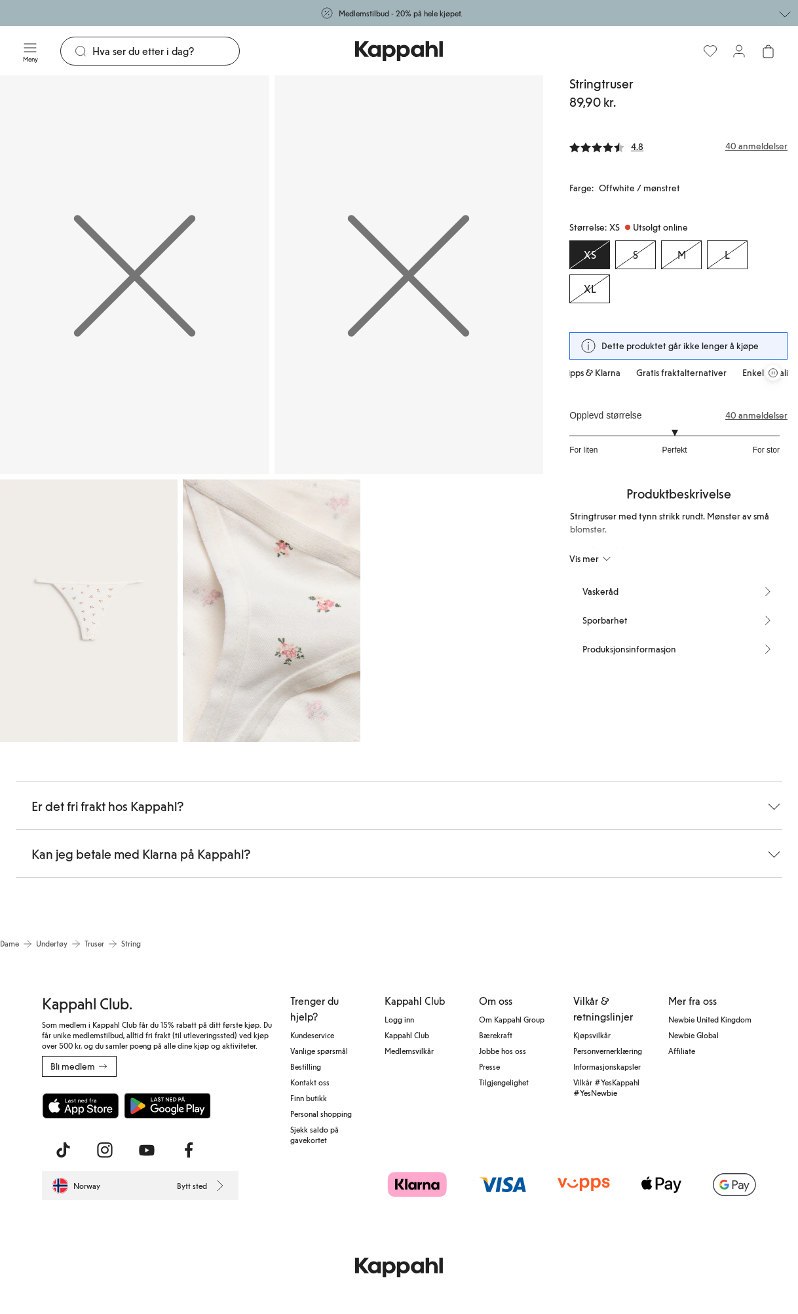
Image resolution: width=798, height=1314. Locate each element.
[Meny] (30, 51)
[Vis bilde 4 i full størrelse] (271, 611)
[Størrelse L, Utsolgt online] (727, 254)
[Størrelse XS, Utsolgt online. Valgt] (589, 254)
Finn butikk (308, 1097)
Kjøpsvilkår (592, 1035)
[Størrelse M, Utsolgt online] (681, 254)
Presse (489, 1066)
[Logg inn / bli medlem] (739, 51)
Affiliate (681, 1050)
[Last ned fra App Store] (80, 1106)
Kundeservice (312, 1035)
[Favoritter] (710, 51)
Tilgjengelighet (504, 1082)
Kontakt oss (310, 1082)
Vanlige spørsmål (319, 1050)
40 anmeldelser (756, 415)
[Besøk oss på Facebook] (188, 1150)
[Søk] (165, 51)
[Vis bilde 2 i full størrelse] (409, 274)
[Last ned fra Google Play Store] (167, 1106)
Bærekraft (495, 1035)
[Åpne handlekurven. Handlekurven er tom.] (767, 51)
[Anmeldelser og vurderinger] (678, 146)
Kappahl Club (407, 1035)
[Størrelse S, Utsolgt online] (635, 254)
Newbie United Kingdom (709, 1019)
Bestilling (305, 1066)
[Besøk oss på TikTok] (62, 1150)
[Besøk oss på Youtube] (146, 1150)
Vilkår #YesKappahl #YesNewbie (606, 1087)
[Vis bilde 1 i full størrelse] (134, 274)
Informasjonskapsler (607, 1066)
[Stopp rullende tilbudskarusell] (773, 373)
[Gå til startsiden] (399, 51)
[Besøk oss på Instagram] (104, 1150)
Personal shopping (321, 1113)
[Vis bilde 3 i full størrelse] (89, 611)
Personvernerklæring (607, 1050)
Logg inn (399, 1019)
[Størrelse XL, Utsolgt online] (589, 288)
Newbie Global (693, 1035)
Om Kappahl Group (511, 1019)
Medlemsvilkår (409, 1050)
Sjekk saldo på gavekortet (314, 1134)
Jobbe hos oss (502, 1050)
